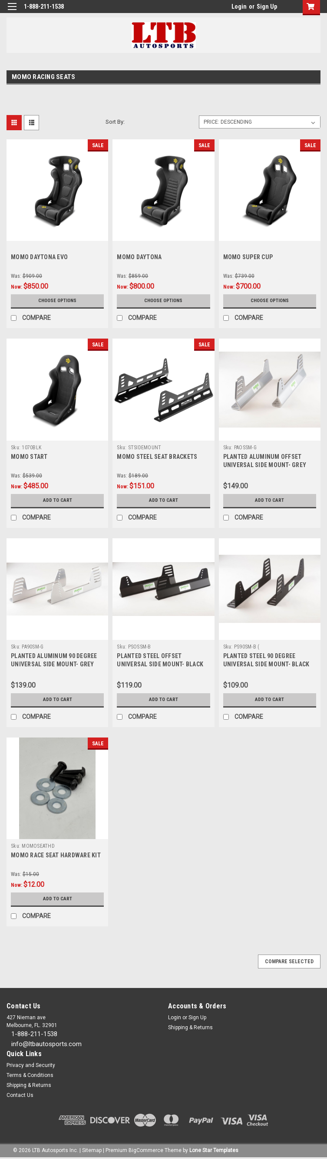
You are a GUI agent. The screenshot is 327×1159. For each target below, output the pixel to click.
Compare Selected (289, 961)
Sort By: (115, 122)
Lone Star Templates (213, 1150)
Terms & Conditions (30, 1075)
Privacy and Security (31, 1065)
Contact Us (20, 1095)
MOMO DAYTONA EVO (39, 257)
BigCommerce (146, 1150)
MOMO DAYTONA (139, 257)
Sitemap (92, 1150)
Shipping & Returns (190, 1027)
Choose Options (57, 300)
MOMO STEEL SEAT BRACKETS (157, 456)
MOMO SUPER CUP (248, 257)
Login (239, 6)
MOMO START (29, 456)
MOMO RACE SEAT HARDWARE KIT (56, 855)
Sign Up (267, 6)
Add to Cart (57, 500)
